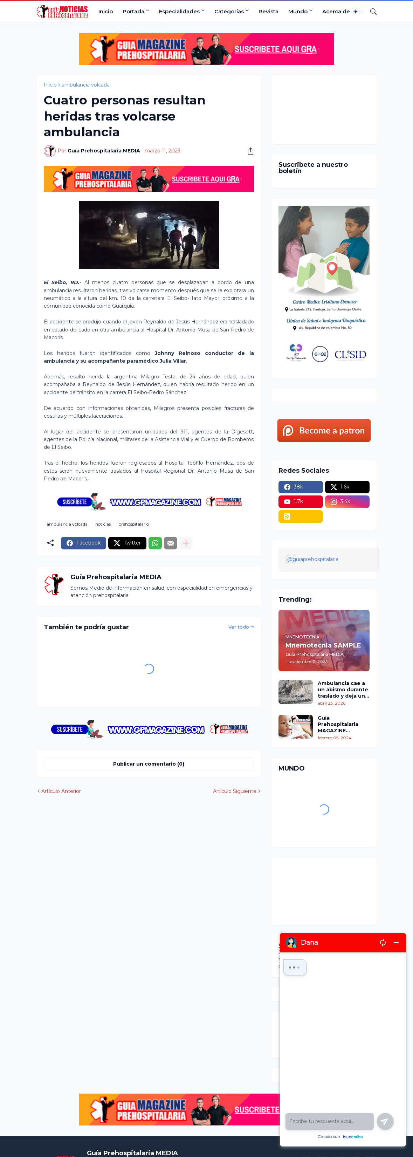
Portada (133, 11)
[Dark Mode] (358, 12)
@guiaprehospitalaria (312, 559)
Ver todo (238, 627)
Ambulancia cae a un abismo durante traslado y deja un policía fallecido (343, 689)
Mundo (298, 11)
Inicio (105, 11)
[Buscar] (371, 12)
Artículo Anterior (61, 791)
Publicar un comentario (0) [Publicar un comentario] (148, 764)
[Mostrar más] (186, 543)
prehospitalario (133, 524)
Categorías (229, 11)
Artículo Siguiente (234, 791)
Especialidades (179, 11)
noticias (103, 524)
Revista (268, 11)
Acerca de (336, 11)
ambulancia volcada (86, 84)
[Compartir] (248, 151)
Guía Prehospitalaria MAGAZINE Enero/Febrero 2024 (338, 724)
